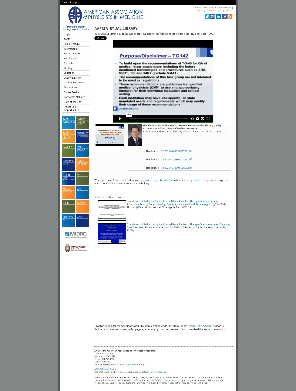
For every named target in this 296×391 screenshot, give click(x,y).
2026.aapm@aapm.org (132, 364)
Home (197, 7)
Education (69, 72)
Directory (208, 7)
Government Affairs (74, 82)
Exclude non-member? (201, 326)
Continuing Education (205, 10)
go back (194, 180)
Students (68, 63)
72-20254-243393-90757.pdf (176, 159)
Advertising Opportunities (71, 108)
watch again (152, 180)
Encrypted (66, 2)
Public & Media (72, 44)
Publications (70, 87)
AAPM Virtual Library (115, 28)
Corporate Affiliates (74, 97)
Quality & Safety (72, 77)
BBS (220, 10)
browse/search (169, 180)
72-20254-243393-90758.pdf (176, 151)
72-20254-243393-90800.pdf (176, 167)
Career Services (223, 7)
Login (75, 2)
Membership (70, 58)
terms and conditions (155, 371)
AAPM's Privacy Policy (105, 369)
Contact (228, 10)
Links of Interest (72, 102)
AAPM (67, 39)
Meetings (68, 68)
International (70, 48)
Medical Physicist (73, 53)
